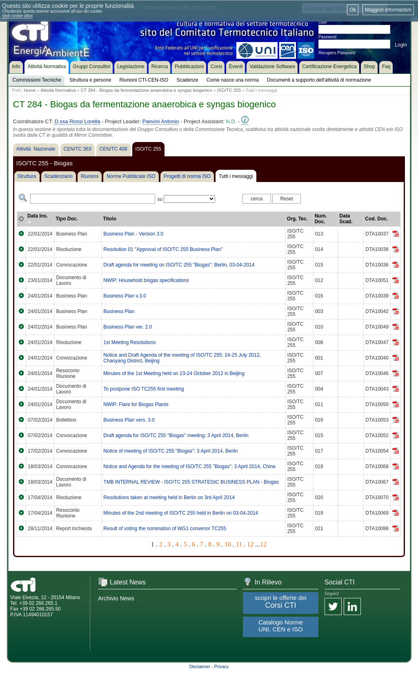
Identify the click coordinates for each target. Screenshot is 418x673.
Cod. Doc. (376, 219)
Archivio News (116, 598)
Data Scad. (345, 218)
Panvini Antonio (160, 121)
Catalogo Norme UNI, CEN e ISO (280, 626)
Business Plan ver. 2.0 (127, 327)
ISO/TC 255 (229, 90)
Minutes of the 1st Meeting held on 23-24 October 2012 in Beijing (174, 373)
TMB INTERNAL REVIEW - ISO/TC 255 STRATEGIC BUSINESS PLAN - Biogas (190, 482)
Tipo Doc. (67, 219)
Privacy (221, 666)
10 (228, 544)
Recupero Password (336, 53)
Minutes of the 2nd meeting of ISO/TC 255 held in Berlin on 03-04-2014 (180, 513)
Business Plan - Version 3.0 (133, 234)
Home (30, 90)
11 (239, 544)
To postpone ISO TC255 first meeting (143, 389)
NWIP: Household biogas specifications (146, 280)
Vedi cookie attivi (17, 15)
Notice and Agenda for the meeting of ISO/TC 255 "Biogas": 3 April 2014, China (189, 466)
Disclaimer (199, 666)
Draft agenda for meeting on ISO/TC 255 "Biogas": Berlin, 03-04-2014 (178, 265)
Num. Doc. (321, 218)
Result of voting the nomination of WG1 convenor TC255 (164, 528)
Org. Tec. (297, 219)
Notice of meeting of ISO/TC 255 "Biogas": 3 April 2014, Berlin (170, 451)
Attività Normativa (58, 90)
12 (250, 544)
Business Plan (118, 311)
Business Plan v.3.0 (124, 296)
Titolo (109, 219)
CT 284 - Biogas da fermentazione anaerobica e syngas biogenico (146, 90)
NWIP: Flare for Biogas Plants (135, 404)
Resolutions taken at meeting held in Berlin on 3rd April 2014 (169, 497)
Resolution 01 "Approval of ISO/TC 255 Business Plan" (162, 249)
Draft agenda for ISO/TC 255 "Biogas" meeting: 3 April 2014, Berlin (175, 435)
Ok (352, 10)
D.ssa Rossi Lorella (77, 121)
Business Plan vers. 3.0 (128, 420)
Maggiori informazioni (388, 10)
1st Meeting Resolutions (129, 342)
